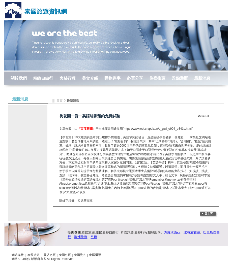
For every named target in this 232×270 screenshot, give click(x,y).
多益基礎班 (85, 200)
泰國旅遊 (33, 255)
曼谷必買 (50, 255)
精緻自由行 (43, 78)
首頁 (59, 101)
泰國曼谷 (80, 255)
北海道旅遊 (192, 232)
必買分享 (135, 78)
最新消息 (202, 78)
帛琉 (94, 237)
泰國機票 (95, 255)
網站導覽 (18, 255)
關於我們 (19, 78)
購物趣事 (112, 78)
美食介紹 (90, 78)
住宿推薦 (157, 78)
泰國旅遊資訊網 (45, 11)
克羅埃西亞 (172, 232)
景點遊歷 (180, 78)
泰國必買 (65, 255)
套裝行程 (68, 78)
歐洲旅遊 (80, 237)
